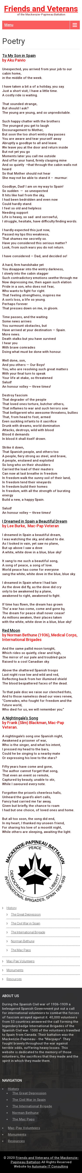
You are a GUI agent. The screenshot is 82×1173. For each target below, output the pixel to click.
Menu (8, 25)
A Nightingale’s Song (20, 718)
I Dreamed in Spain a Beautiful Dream (34, 521)
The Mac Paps (21, 950)
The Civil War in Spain (25, 923)
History (12, 908)
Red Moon (11, 630)
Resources (14, 979)
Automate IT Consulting (50, 1166)
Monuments (15, 970)
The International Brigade (28, 932)
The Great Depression (26, 914)
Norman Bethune (22, 941)
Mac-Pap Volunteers (21, 961)
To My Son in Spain (19, 55)
